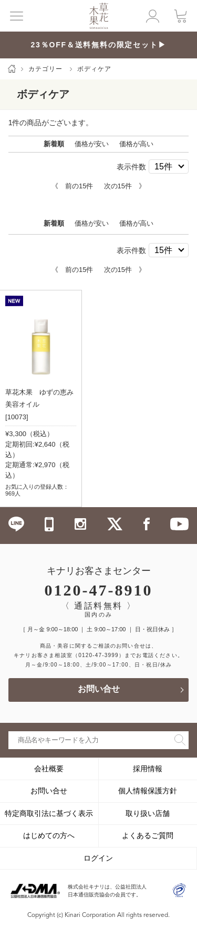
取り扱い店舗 (148, 813)
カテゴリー (45, 69)
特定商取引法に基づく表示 (49, 813)
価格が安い (92, 144)
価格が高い (136, 144)
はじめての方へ (49, 835)
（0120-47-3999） (98, 655)
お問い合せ (99, 689)
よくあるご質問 (147, 835)
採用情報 (147, 768)
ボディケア (94, 69)
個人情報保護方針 (147, 790)
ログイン (98, 858)
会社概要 (49, 768)
